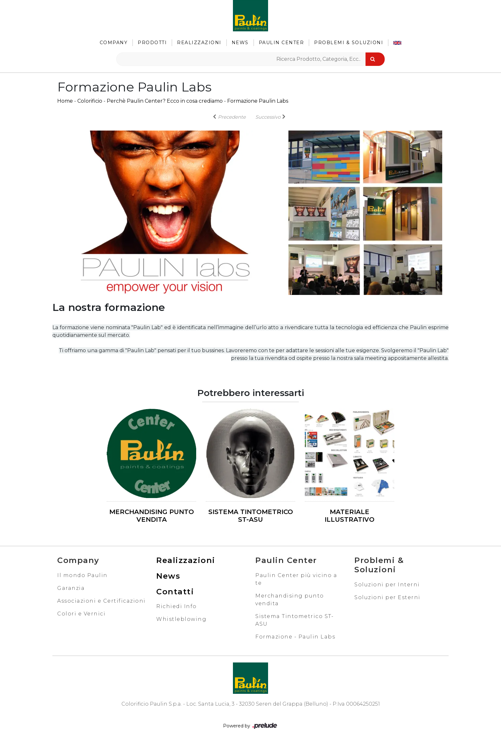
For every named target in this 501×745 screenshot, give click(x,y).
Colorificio (89, 101)
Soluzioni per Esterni (387, 597)
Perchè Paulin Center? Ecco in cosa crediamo (165, 101)
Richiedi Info (176, 606)
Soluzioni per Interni (387, 585)
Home (65, 101)
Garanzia (71, 588)
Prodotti (152, 42)
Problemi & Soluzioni (348, 42)
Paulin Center (281, 42)
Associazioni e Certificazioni (101, 601)
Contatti (175, 591)
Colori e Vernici (81, 614)
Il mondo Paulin (82, 575)
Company (114, 42)
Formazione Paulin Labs (257, 101)
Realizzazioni (199, 42)
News (240, 42)
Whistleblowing (181, 619)
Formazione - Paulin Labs (295, 637)
